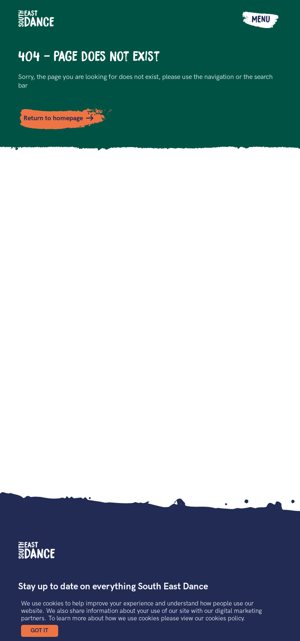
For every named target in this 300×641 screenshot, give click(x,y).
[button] (39, 631)
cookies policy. (225, 618)
